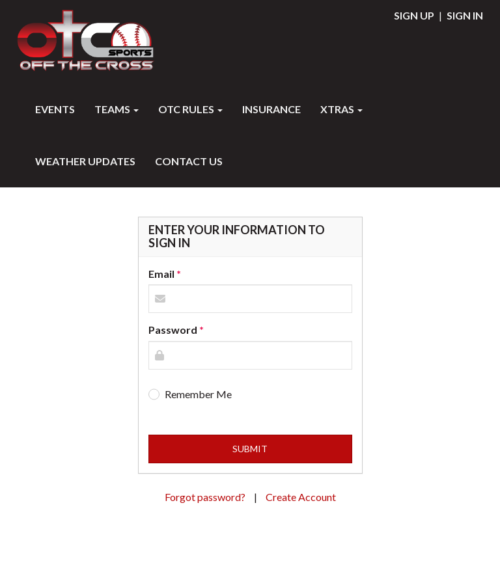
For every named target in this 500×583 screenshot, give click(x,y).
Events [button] (55, 109)
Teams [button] (116, 109)
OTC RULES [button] (190, 109)
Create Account (301, 497)
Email (161, 273)
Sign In (465, 15)
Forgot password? (206, 497)
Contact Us (189, 161)
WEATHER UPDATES (85, 161)
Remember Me (198, 394)
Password (172, 329)
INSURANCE (271, 109)
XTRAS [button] (341, 109)
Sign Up (414, 15)
